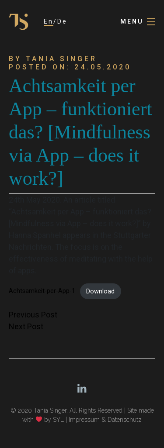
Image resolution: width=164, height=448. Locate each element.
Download (100, 291)
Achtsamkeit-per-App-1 (42, 291)
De (62, 21)
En (48, 21)
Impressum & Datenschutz (105, 419)
